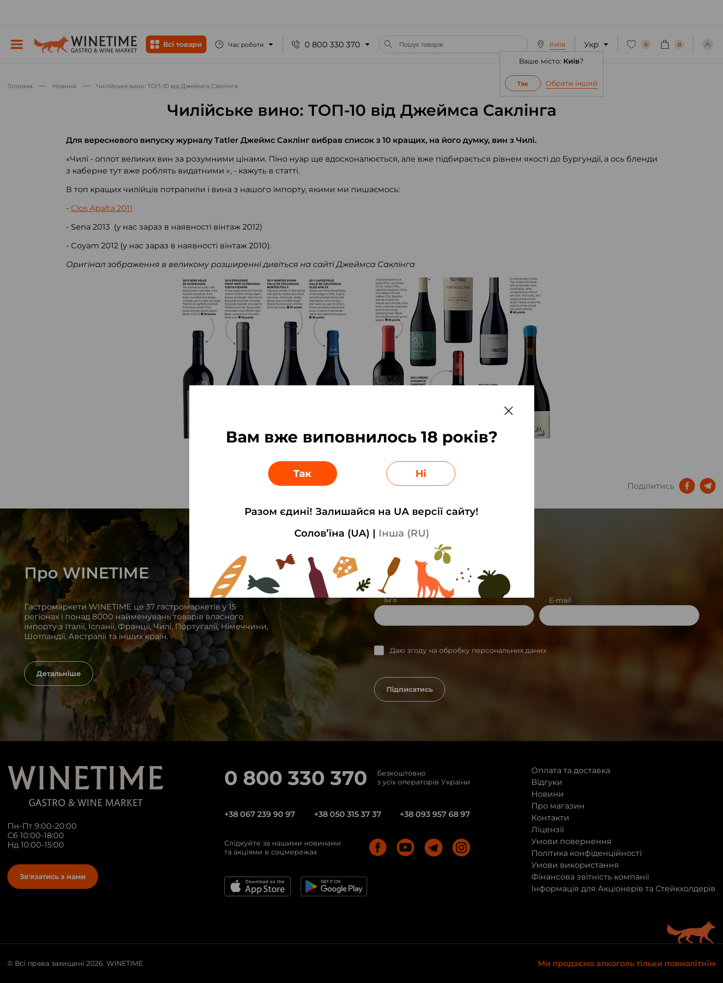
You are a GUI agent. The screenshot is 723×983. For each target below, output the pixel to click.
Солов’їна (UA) (332, 533)
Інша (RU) (404, 533)
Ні (420, 473)
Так (302, 473)
